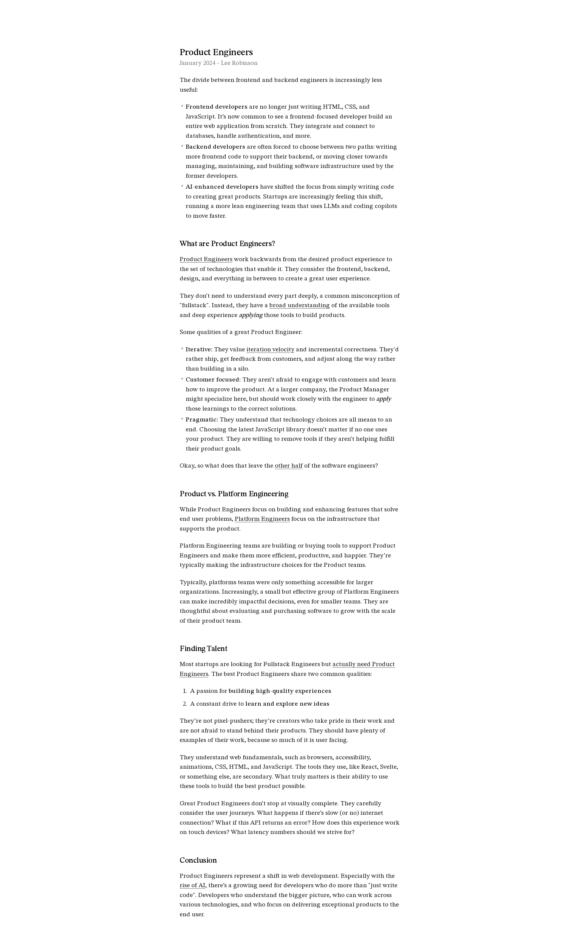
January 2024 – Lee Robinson (219, 63)
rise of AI (192, 885)
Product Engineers (206, 259)
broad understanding (299, 305)
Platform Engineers (262, 519)
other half (289, 466)
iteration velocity (270, 349)
